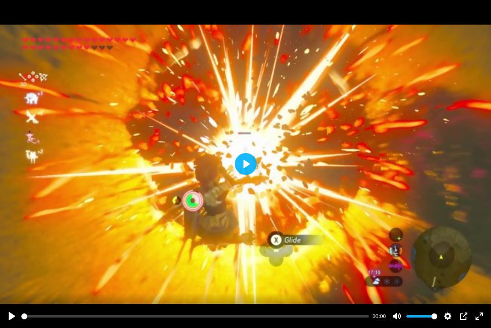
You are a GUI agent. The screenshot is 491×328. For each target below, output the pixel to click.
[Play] (12, 316)
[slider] (195, 316)
